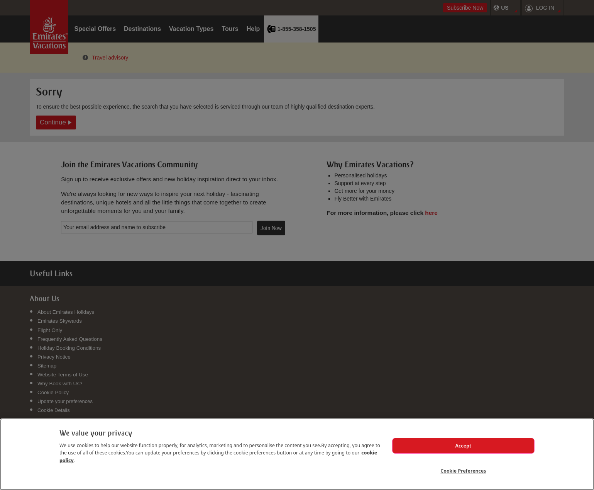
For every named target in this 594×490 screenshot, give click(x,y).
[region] (297, 454)
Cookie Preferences (463, 470)
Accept (463, 445)
